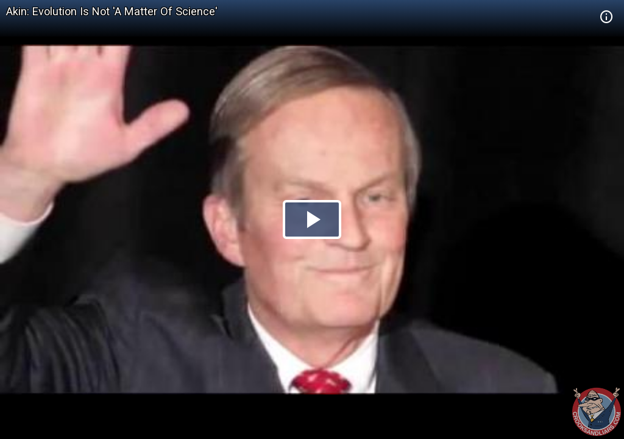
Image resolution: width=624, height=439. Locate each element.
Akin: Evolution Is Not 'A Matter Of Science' (112, 11)
